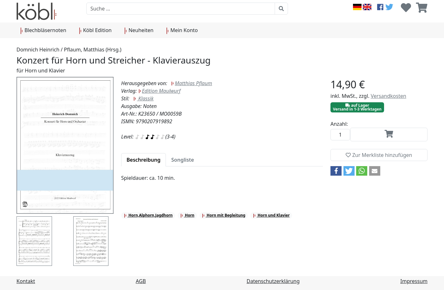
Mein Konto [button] (182, 30)
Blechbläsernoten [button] (43, 30)
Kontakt (25, 281)
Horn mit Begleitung (223, 215)
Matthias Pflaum (191, 83)
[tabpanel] (222, 181)
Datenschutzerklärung (273, 281)
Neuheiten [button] (138, 30)
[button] (336, 171)
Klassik (143, 98)
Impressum (414, 281)
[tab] (143, 159)
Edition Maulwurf (159, 90)
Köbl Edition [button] (95, 30)
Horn (187, 215)
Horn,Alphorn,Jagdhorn (148, 215)
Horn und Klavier (271, 215)
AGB (141, 281)
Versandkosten (388, 95)
